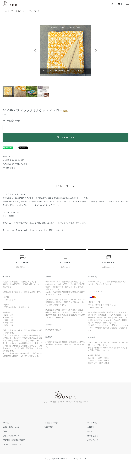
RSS (46, 427)
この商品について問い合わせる (15, 164)
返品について (8, 157)
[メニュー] (127, 4)
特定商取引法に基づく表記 (13, 160)
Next (95, 51)
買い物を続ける (9, 168)
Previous (35, 51)
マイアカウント (92, 423)
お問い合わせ (91, 440)
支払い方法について (11, 436)
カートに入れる (65, 137)
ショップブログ (51, 423)
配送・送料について (11, 427)
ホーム (5, 11)
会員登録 (90, 427)
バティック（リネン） (18, 11)
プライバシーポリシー (11, 444)
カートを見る (91, 436)
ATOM (51, 427)
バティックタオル (36, 11)
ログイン (90, 431)
